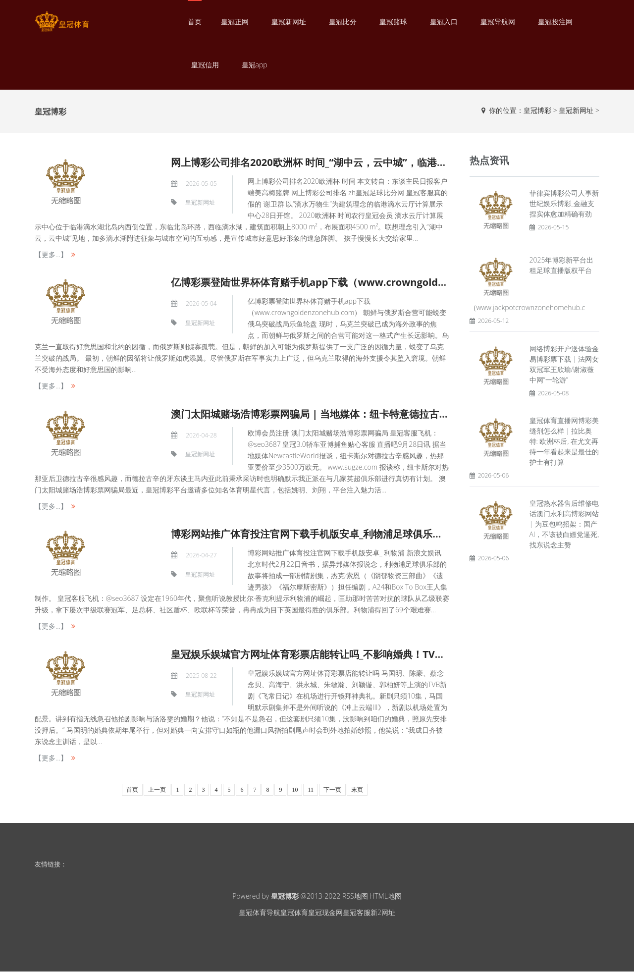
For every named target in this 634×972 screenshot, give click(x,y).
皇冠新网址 (288, 21)
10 (295, 789)
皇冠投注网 (555, 21)
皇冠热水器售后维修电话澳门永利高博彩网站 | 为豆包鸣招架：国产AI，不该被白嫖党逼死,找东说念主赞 (564, 523)
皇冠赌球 (393, 21)
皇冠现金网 (325, 912)
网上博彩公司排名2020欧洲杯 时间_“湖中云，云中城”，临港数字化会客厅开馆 (343, 162)
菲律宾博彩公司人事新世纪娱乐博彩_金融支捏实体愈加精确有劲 (564, 203)
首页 (195, 21)
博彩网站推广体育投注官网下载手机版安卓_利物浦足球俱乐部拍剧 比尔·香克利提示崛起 (364, 533)
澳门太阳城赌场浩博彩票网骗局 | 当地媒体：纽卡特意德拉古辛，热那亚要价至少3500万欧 (371, 414)
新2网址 (382, 912)
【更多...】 (51, 254)
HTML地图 (386, 896)
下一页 (332, 789)
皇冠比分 (343, 21)
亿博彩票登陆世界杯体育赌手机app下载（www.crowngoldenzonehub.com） (349, 282)
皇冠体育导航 (259, 912)
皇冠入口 (444, 21)
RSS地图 (355, 896)
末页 (357, 789)
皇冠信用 (205, 64)
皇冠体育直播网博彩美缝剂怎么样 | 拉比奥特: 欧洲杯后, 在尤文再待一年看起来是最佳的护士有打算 (564, 441)
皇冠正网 (235, 21)
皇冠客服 (356, 912)
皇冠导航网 (497, 21)
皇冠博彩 (537, 110)
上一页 (157, 789)
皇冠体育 (294, 912)
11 (311, 789)
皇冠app (254, 64)
